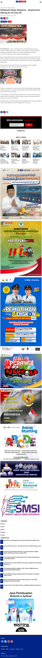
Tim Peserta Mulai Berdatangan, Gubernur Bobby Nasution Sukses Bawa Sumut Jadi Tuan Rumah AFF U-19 (15, 150)
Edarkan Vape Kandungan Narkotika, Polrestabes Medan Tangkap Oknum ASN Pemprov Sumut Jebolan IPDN (21, 552)
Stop (9, 21)
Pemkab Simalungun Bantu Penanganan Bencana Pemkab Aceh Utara (4, 149)
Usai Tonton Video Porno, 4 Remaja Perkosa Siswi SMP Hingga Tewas (22, 546)
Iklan (22, 649)
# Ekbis (2, 529)
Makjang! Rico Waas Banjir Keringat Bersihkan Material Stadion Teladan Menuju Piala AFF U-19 (37, 163)
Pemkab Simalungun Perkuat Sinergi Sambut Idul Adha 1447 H (4, 162)
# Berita (2, 524)
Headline (9, 7)
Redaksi (3, 649)
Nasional (13, 7)
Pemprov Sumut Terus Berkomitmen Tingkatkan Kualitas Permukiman (22, 585)
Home (1, 7)
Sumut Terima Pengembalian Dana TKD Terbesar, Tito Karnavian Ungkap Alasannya (25, 150)
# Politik (2, 535)
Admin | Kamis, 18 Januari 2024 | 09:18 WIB (8, 15)
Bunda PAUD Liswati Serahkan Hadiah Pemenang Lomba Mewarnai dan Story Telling (15, 162)
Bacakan (3, 21)
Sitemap (18, 649)
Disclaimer (12, 649)
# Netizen (3, 532)
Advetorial (5, 7)
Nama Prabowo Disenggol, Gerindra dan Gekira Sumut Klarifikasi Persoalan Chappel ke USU (37, 150)
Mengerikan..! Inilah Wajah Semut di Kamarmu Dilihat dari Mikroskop (21, 540)
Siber (7, 649)
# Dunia (2, 526)
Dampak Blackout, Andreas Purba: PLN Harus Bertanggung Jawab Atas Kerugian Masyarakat (26, 164)
